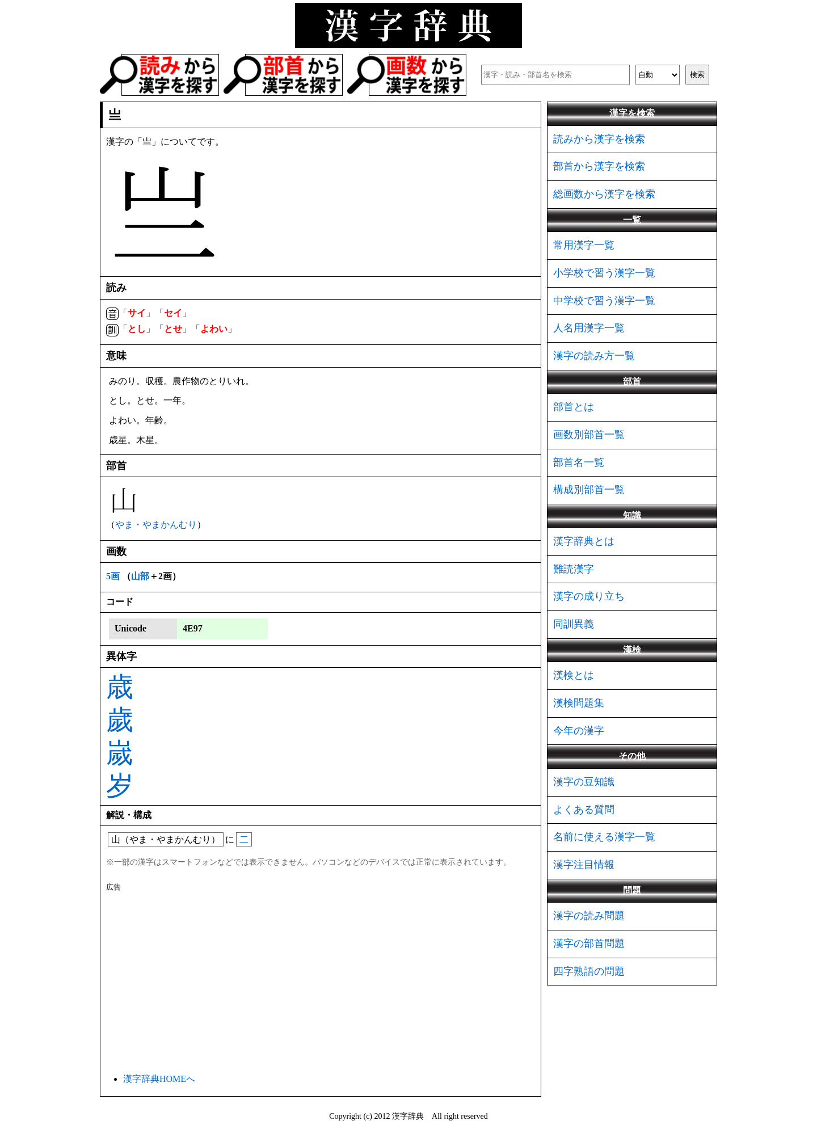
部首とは (573, 406)
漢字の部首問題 (589, 943)
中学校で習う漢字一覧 (604, 300)
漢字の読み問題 (589, 915)
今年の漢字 (578, 730)
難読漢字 (573, 569)
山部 (140, 576)
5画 (113, 576)
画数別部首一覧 (589, 434)
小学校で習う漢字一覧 (604, 273)
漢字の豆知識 (583, 781)
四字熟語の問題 (589, 971)
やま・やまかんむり (156, 524)
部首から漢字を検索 (599, 166)
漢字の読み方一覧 (594, 355)
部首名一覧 (578, 462)
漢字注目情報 (583, 864)
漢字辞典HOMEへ (159, 1079)
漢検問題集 (578, 703)
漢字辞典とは (583, 541)
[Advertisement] (320, 980)
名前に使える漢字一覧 (604, 837)
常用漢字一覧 (583, 245)
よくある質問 (583, 809)
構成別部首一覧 (589, 489)
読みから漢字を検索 (599, 139)
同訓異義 (573, 624)
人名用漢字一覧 (589, 328)
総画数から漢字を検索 (604, 194)
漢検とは (573, 675)
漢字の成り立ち (589, 596)
